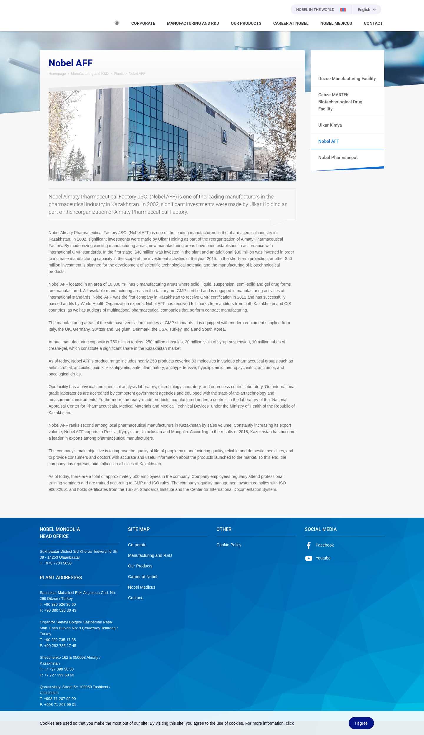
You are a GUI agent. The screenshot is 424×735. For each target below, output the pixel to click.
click (290, 723)
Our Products (140, 566)
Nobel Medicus (141, 587)
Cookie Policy (228, 544)
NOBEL (48, 15)
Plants (118, 74)
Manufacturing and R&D (90, 74)
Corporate (137, 544)
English (364, 9)
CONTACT (373, 23)
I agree (361, 723)
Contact (135, 597)
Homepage (57, 74)
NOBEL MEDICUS (336, 23)
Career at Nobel (142, 576)
